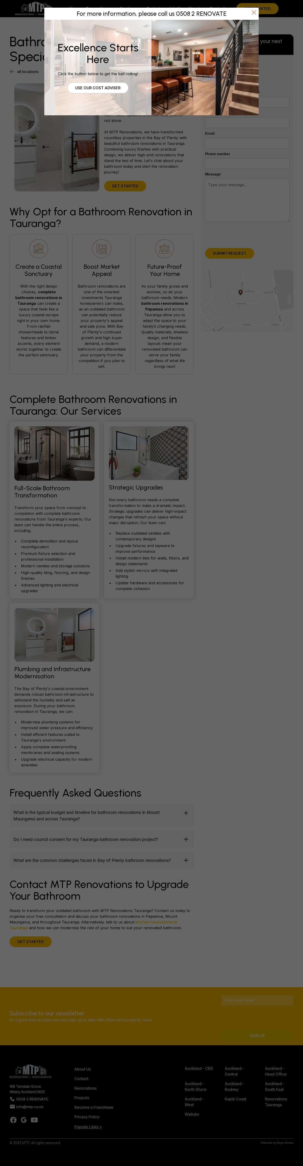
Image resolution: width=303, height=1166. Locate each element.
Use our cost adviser (98, 87)
